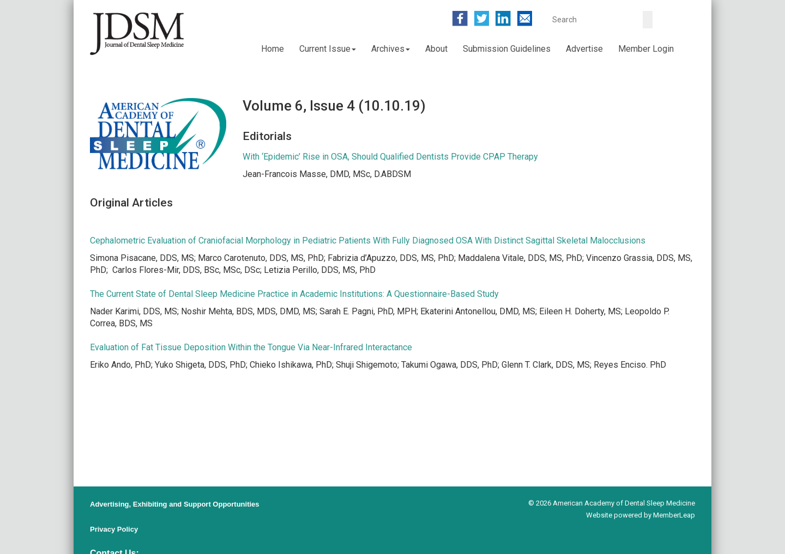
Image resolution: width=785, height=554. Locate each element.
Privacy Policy (114, 529)
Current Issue (327, 49)
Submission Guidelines (507, 49)
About (436, 49)
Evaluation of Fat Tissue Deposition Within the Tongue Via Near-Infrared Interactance (251, 347)
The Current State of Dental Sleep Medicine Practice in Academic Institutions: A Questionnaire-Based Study (294, 294)
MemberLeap (674, 515)
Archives (390, 49)
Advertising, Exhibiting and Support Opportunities (174, 504)
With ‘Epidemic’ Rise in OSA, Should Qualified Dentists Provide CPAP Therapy (390, 156)
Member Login (646, 49)
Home (272, 49)
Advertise (584, 49)
